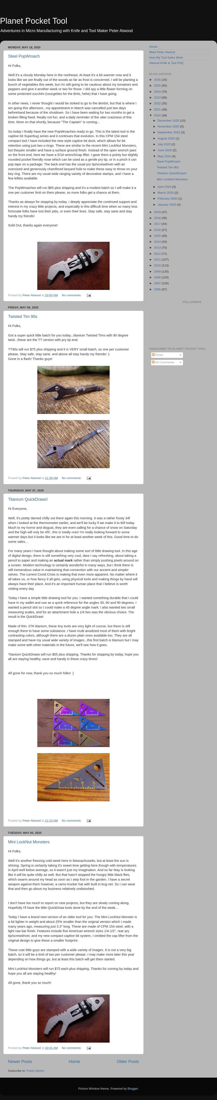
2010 (158, 265)
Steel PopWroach (24, 56)
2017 (158, 224)
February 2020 (168, 198)
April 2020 (165, 186)
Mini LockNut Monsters (29, 842)
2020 (158, 115)
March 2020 (166, 192)
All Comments (163, 362)
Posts (157, 355)
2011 (158, 259)
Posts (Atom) (35, 1070)
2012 (158, 253)
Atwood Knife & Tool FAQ (166, 63)
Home (74, 1061)
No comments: (72, 295)
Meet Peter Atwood (162, 52)
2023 (158, 97)
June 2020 (165, 150)
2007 (158, 283)
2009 (158, 271)
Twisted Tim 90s (22, 316)
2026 (158, 79)
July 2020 (165, 144)
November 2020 (169, 126)
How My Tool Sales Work (166, 57)
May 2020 (165, 156)
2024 (158, 91)
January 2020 (167, 204)
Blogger (132, 1088)
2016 (158, 230)
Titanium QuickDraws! (28, 499)
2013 (158, 247)
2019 (158, 212)
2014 (158, 241)
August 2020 (167, 138)
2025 (158, 85)
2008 (158, 277)
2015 (158, 235)
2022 (158, 103)
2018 (158, 218)
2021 (158, 109)
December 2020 (169, 120)
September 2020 (169, 132)
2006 (158, 289)
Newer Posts (20, 1061)
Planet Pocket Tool (33, 21)
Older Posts (128, 1061)
